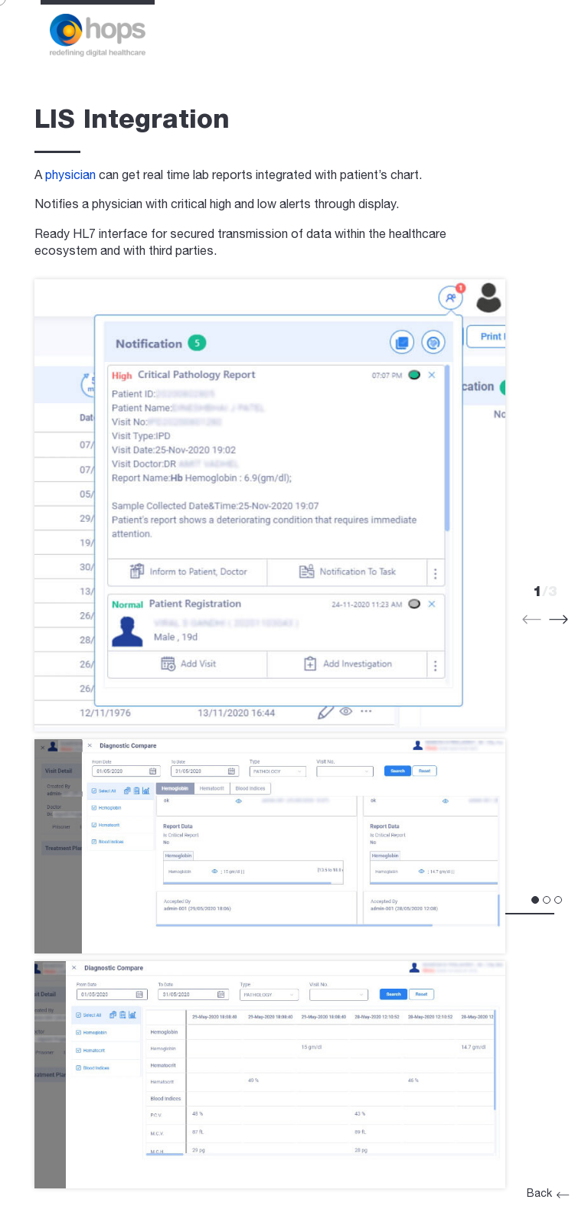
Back (547, 1194)
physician (70, 177)
